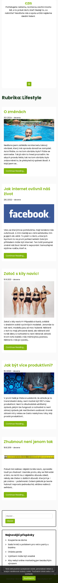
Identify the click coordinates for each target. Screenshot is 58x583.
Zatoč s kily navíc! (21, 273)
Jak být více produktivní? (28, 365)
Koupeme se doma (17, 540)
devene (17, 117)
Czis (28, 3)
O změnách (15, 111)
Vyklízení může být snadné (21, 556)
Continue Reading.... (15, 170)
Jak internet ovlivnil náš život (27, 191)
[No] (55, 574)
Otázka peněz (15, 551)
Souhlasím (29, 578)
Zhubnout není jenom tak (28, 441)
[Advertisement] (29, 49)
